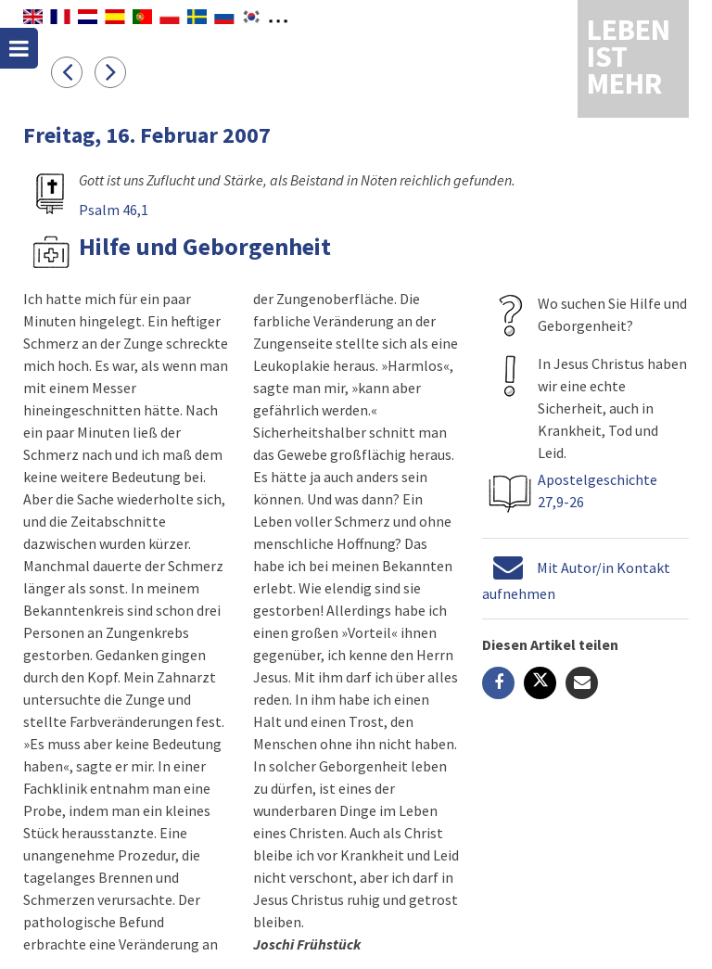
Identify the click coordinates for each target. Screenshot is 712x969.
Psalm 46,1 (113, 209)
